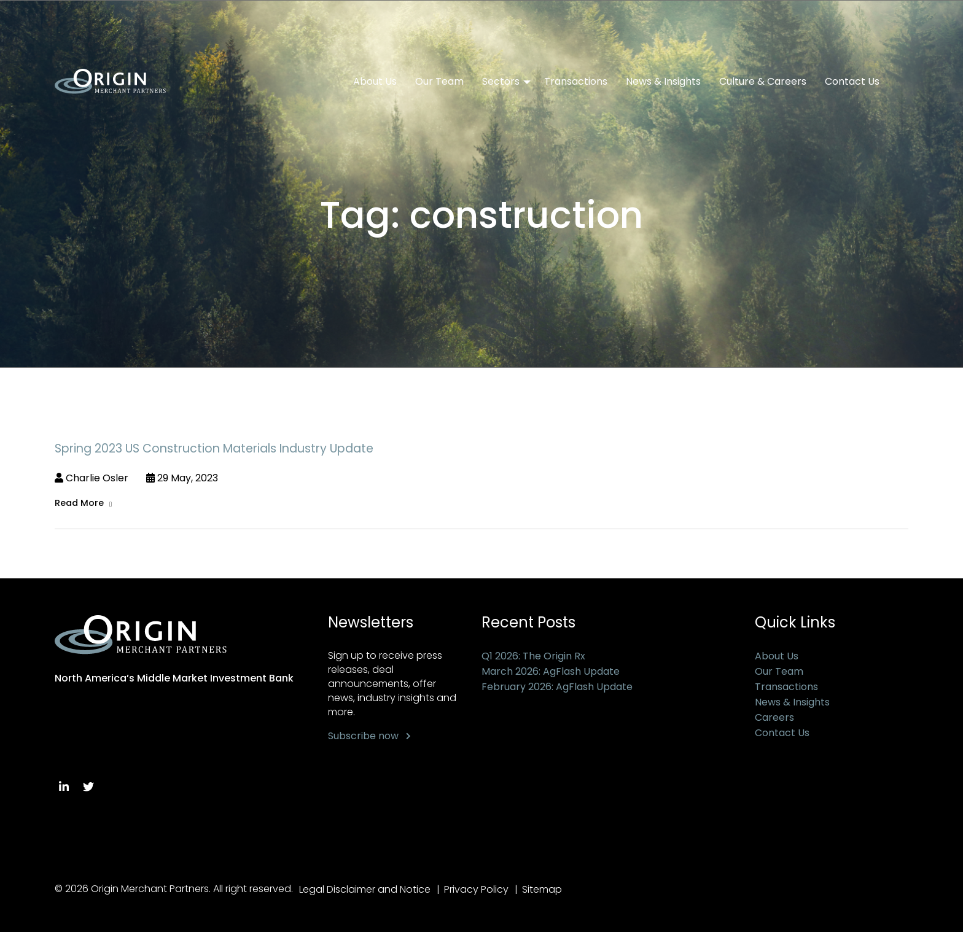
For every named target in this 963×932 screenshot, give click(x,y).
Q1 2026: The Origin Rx (533, 656)
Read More (79, 503)
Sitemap (543, 889)
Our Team (439, 81)
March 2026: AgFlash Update (551, 671)
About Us (375, 81)
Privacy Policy (477, 889)
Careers (774, 717)
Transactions (575, 81)
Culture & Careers (762, 81)
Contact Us (852, 81)
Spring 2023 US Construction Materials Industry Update (214, 448)
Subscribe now (363, 736)
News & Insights (663, 81)
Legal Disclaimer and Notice (365, 889)
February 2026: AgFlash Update (557, 687)
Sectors (501, 81)
